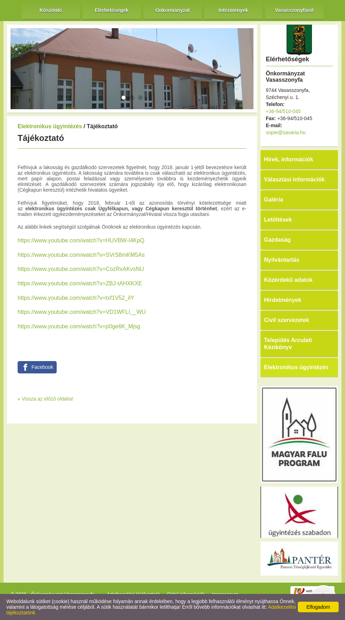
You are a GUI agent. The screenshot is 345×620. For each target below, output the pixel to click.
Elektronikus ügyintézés (50, 126)
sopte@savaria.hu (286, 132)
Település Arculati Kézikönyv (288, 343)
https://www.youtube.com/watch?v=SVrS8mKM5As (81, 255)
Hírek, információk (288, 159)
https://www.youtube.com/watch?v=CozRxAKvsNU (81, 269)
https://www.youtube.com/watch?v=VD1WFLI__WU (82, 312)
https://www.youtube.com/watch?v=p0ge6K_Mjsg (79, 326)
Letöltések (278, 220)
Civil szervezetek (286, 320)
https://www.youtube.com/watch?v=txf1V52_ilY (76, 298)
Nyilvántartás (282, 260)
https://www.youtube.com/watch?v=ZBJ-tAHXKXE (80, 283)
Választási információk (294, 179)
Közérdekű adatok (288, 280)
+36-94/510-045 (283, 111)
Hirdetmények (282, 300)
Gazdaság (277, 240)
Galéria (273, 200)
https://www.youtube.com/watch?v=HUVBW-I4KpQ (81, 240)
